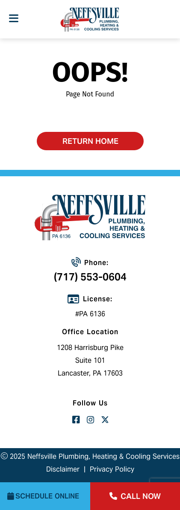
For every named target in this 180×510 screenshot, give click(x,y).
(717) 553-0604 (90, 276)
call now (135, 496)
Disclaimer (63, 469)
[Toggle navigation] (13, 19)
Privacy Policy (112, 469)
